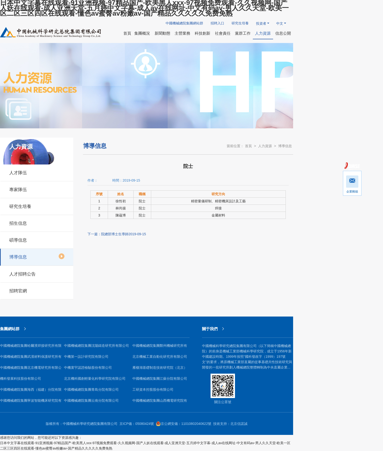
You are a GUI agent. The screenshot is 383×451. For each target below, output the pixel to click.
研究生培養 (240, 23)
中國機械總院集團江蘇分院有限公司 (159, 378)
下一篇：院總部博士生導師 (116, 234)
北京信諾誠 (238, 424)
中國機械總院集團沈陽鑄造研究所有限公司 (96, 346)
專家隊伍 (37, 189)
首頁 (248, 146)
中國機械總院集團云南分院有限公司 (91, 400)
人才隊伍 (37, 172)
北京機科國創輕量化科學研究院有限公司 (95, 378)
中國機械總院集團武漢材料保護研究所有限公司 (31, 358)
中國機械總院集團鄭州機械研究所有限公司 (159, 347)
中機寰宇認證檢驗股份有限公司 (88, 367)
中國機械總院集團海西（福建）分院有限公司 (31, 391)
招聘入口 (217, 23)
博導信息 (37, 256)
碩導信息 (37, 239)
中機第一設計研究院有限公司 (86, 357)
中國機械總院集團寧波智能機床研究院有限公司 (31, 402)
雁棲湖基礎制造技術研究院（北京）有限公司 (159, 369)
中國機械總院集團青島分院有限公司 (91, 389)
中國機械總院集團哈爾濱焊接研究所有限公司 (31, 347)
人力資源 (265, 146)
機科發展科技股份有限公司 (20, 378)
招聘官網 (37, 290)
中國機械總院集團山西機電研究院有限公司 (159, 402)
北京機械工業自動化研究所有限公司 (159, 357)
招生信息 (37, 222)
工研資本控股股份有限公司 (152, 389)
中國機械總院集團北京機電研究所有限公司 (31, 369)
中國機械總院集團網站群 (184, 23)
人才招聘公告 (37, 273)
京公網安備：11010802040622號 (183, 423)
